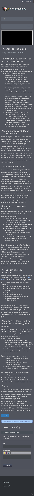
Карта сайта (7, 486)
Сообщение (6, 450)
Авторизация (27, 1)
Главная (6, 482)
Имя (4, 443)
